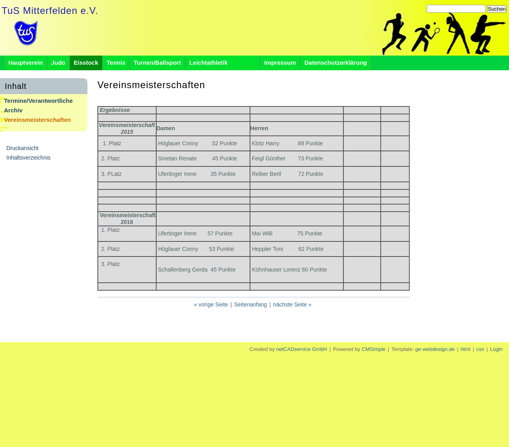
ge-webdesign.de (435, 349)
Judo (58, 62)
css (480, 349)
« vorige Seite (211, 304)
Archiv (13, 110)
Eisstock (86, 62)
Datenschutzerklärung (335, 62)
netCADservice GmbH (301, 349)
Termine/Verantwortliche (38, 100)
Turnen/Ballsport (157, 62)
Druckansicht (22, 148)
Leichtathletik (222, 62)
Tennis (115, 62)
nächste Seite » (292, 304)
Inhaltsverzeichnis (28, 157)
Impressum (280, 62)
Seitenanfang (250, 304)
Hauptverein (25, 62)
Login (496, 349)
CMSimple (373, 349)
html (465, 349)
